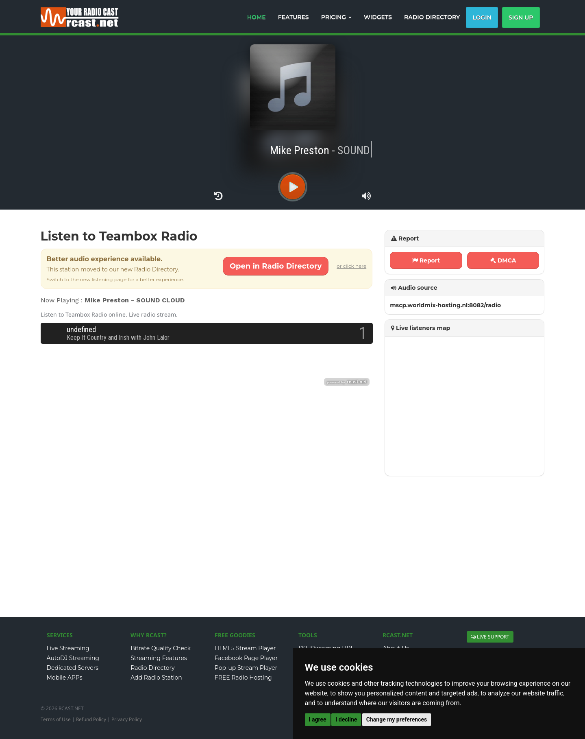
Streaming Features (158, 658)
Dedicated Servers (73, 667)
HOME (256, 17)
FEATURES (293, 17)
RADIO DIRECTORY (432, 17)
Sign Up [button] (521, 17)
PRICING (336, 17)
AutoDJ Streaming (73, 658)
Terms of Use (56, 719)
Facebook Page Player (246, 658)
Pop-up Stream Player (246, 667)
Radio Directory (152, 667)
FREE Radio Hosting (243, 677)
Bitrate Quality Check (160, 648)
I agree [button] (317, 719)
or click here (351, 266)
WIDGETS (378, 17)
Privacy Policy (126, 719)
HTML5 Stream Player (245, 648)
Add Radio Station (156, 677)
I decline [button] (346, 719)
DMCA (503, 260)
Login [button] (481, 17)
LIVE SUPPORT (490, 636)
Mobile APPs (65, 677)
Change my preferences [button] (396, 719)
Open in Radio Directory (276, 266)
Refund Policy (91, 719)
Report (426, 260)
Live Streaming (68, 648)
